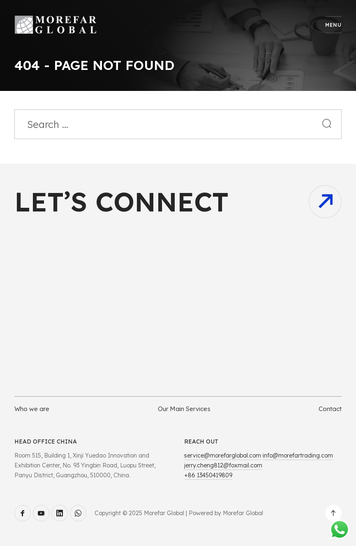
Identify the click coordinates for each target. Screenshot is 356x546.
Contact (330, 409)
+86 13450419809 (208, 475)
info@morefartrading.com (298, 455)
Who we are (31, 409)
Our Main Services (184, 409)
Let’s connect (121, 201)
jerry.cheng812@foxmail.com (223, 465)
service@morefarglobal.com (222, 455)
